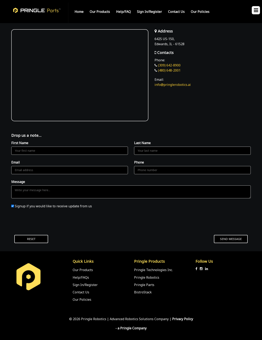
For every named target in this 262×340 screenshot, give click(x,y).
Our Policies (200, 11)
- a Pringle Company (131, 328)
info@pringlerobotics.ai (173, 84)
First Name (19, 143)
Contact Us (176, 11)
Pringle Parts (144, 285)
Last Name (142, 143)
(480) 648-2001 (169, 70)
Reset (31, 239)
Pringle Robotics (146, 277)
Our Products (100, 11)
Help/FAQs (81, 277)
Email (15, 162)
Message (18, 182)
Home (79, 11)
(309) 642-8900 (169, 65)
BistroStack (143, 292)
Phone (139, 162)
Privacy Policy (182, 319)
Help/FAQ (123, 11)
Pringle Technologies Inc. (153, 270)
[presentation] (42, 222)
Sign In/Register (149, 11)
